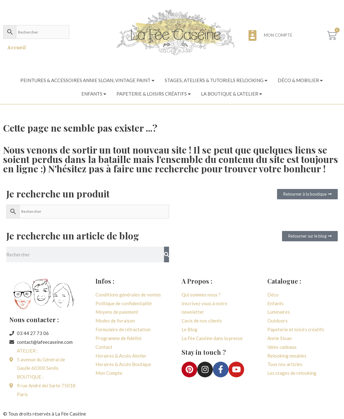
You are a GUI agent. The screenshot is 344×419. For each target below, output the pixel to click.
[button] (307, 194)
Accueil (16, 47)
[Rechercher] (166, 254)
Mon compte (278, 35)
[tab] (88, 80)
